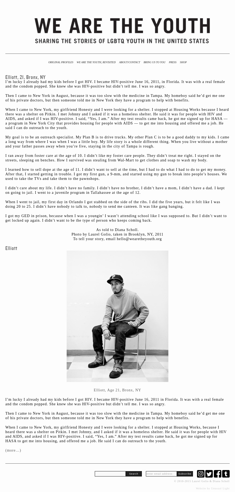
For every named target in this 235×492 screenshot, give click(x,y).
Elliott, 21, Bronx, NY (25, 77)
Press (172, 62)
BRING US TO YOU (154, 62)
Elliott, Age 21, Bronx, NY (117, 390)
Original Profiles (60, 62)
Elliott (11, 248)
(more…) (13, 450)
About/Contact (129, 62)
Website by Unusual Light (213, 488)
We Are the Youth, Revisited (96, 62)
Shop (183, 62)
